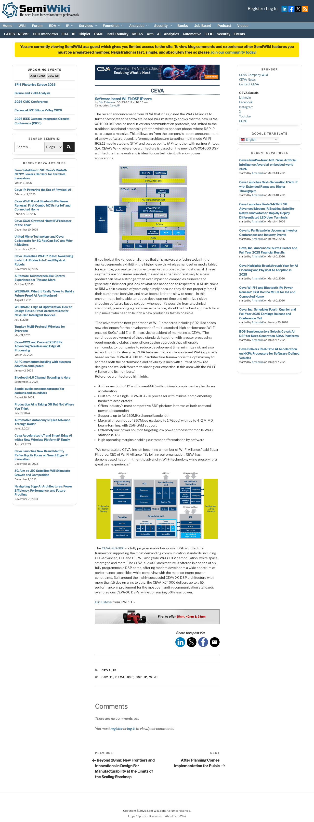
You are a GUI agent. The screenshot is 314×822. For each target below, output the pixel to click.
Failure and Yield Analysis (32, 93)
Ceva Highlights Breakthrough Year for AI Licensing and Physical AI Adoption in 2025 (268, 270)
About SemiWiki (175, 816)
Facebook (246, 102)
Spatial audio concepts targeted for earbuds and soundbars (39, 391)
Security (163, 26)
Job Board (202, 26)
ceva (120, 677)
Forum (37, 26)
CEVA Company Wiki (253, 75)
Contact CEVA (249, 84)
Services (88, 26)
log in (131, 729)
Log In (271, 8)
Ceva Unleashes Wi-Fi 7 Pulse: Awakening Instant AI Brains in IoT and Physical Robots (43, 260)
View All (53, 76)
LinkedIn (245, 97)
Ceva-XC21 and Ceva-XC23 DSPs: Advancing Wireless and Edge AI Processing (38, 346)
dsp (130, 677)
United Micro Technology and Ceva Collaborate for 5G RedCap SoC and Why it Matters (43, 241)
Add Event (37, 76)
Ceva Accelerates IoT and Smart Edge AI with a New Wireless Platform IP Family (43, 437)
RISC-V (137, 34)
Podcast (224, 26)
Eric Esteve (106, 102)
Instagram (246, 107)
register (116, 729)
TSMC (98, 34)
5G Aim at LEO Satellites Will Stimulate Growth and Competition (42, 473)
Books (182, 26)
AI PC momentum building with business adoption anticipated (42, 364)
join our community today (233, 52)
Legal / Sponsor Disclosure (145, 816)
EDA (55, 26)
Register (255, 8)
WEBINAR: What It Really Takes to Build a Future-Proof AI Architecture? (44, 293)
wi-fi (154, 677)
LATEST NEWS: (16, 34)
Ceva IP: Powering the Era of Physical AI (42, 190)
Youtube (245, 116)
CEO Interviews (45, 34)
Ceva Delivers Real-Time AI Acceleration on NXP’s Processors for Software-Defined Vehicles (269, 353)
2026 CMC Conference (31, 102)
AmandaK (258, 173)
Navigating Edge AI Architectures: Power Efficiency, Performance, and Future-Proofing (43, 491)
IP (70, 26)
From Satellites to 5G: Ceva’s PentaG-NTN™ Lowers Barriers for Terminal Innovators (40, 174)
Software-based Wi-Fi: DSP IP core (123, 99)
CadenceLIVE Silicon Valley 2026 (38, 110)
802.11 (107, 677)
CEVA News (247, 79)
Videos (243, 26)
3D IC (209, 34)
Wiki (22, 26)
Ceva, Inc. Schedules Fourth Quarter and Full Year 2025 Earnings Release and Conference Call (267, 314)
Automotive (192, 34)
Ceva (113, 105)
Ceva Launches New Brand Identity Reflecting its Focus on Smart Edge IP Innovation (40, 455)
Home (7, 26)
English (248, 140)
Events (239, 34)
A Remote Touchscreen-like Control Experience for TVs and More (39, 278)
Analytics (139, 26)
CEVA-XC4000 (113, 548)
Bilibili (243, 121)
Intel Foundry (118, 34)
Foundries (113, 26)
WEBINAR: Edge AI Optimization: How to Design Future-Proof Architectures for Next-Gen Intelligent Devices (43, 311)
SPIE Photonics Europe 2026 (34, 84)
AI (158, 34)
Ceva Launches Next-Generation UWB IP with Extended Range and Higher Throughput (268, 186)
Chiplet (84, 34)
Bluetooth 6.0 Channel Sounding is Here (42, 377)
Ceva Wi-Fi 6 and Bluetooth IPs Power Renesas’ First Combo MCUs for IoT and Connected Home (42, 205)
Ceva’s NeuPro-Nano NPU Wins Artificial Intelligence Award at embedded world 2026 (267, 164)
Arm (150, 34)
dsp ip (141, 677)
